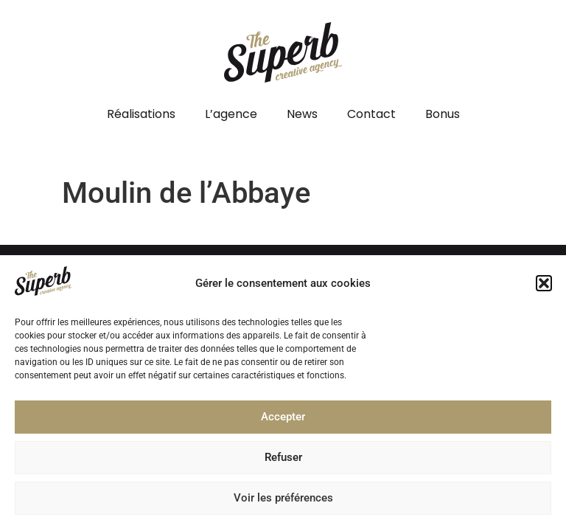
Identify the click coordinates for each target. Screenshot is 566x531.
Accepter (283, 421)
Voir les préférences (283, 502)
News (302, 113)
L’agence (231, 113)
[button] (544, 287)
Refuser (283, 461)
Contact (371, 113)
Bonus (442, 113)
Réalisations (141, 113)
